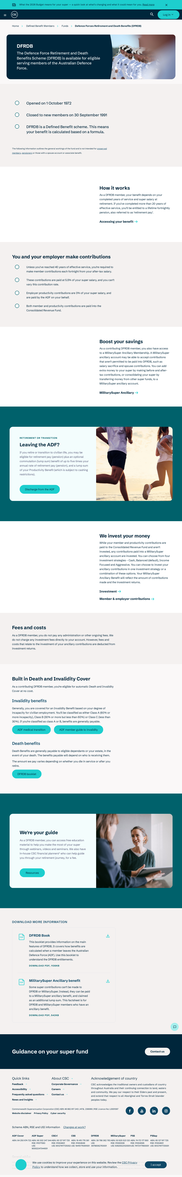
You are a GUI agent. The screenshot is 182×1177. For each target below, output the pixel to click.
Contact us (58, 1096)
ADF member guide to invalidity (78, 732)
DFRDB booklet (26, 776)
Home (15, 25)
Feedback (17, 1086)
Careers (56, 1091)
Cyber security (58, 1115)
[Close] (167, 5)
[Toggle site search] (153, 14)
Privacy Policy (41, 1115)
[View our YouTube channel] (142, 1113)
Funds (65, 25)
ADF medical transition (31, 732)
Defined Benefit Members (40, 25)
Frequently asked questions (28, 1096)
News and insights (22, 1101)
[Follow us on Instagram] (166, 1113)
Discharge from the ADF (39, 491)
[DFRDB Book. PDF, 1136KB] (70, 937)
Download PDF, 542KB (44, 1017)
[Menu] (5, 15)
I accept (156, 1164)
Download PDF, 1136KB (44, 967)
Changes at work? (74, 1129)
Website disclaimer (21, 1115)
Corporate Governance (65, 1086)
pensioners (27, 155)
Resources (32, 875)
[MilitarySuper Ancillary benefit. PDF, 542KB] (70, 982)
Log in (169, 16)
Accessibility (19, 1091)
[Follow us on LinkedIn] (154, 1113)
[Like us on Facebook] (130, 1113)
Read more (148, 4)
